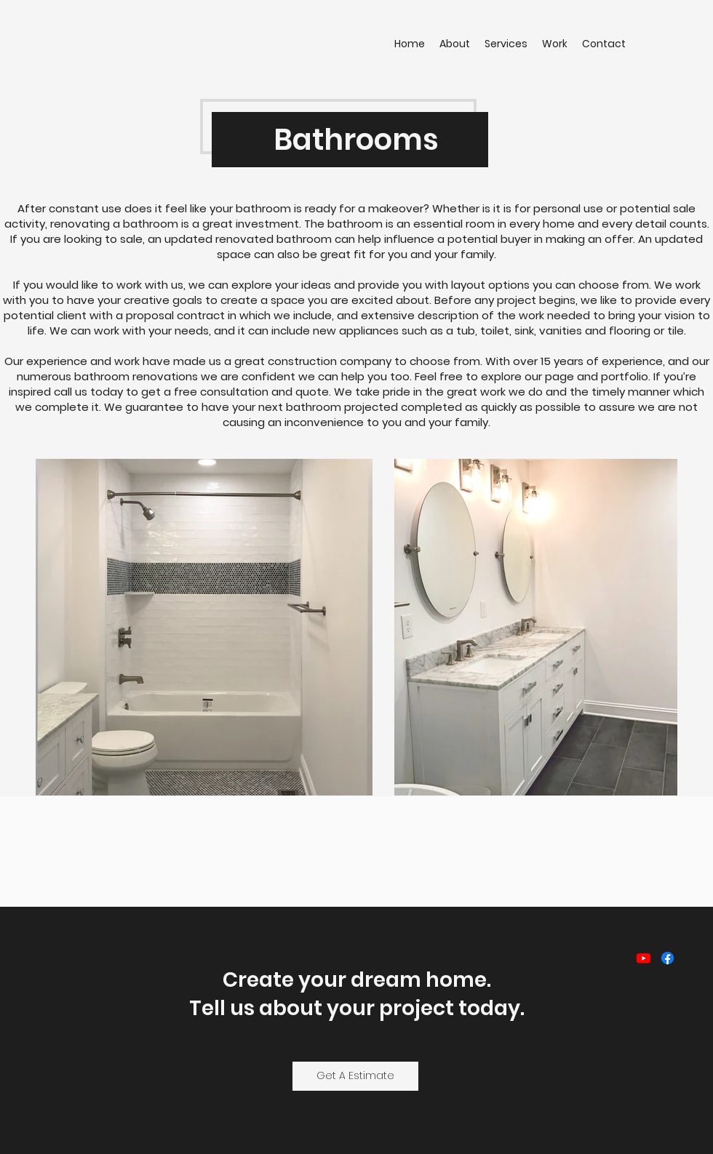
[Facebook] (667, 958)
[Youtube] (643, 958)
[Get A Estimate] (355, 1076)
